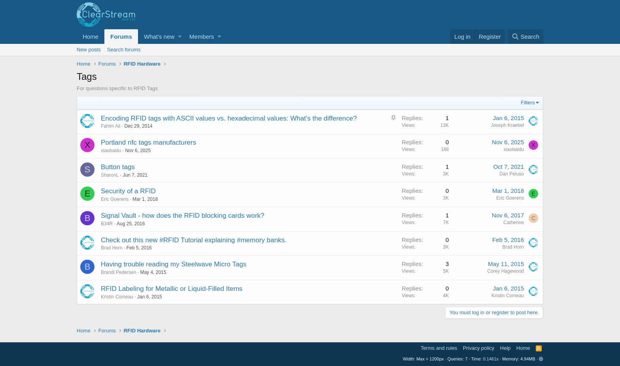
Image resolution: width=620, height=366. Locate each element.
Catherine (513, 222)
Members (201, 36)
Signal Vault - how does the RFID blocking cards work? (183, 215)
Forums (121, 36)
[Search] (525, 36)
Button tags (118, 167)
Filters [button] (528, 103)
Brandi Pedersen (118, 272)
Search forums (124, 50)
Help (505, 348)
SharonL (110, 175)
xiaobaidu (111, 150)
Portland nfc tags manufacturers (148, 142)
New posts (89, 50)
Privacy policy (478, 348)
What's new (159, 36)
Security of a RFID (128, 191)
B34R (107, 223)
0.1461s (491, 359)
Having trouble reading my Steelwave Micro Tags (173, 264)
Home (90, 36)
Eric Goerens (115, 199)
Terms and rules (439, 348)
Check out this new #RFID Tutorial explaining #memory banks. (194, 240)
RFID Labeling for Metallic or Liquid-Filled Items (171, 288)
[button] (179, 36)
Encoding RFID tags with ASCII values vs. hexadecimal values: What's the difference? (229, 118)
